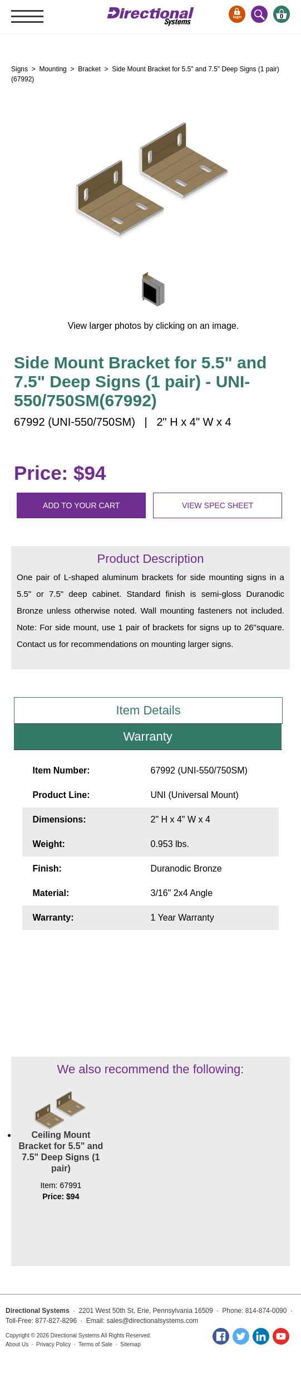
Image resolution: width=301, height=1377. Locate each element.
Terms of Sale (95, 1344)
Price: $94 (60, 473)
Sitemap (130, 1344)
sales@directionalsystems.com (152, 1321)
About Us (17, 1344)
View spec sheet (217, 505)
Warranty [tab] (147, 736)
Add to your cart (81, 505)
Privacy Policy (53, 1344)
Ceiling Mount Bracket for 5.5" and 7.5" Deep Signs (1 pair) (61, 1151)
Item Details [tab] (148, 710)
